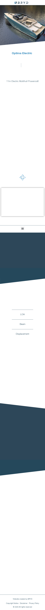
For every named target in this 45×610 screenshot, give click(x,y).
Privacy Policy (34, 603)
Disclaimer (24, 603)
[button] (22, 228)
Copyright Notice (12, 603)
